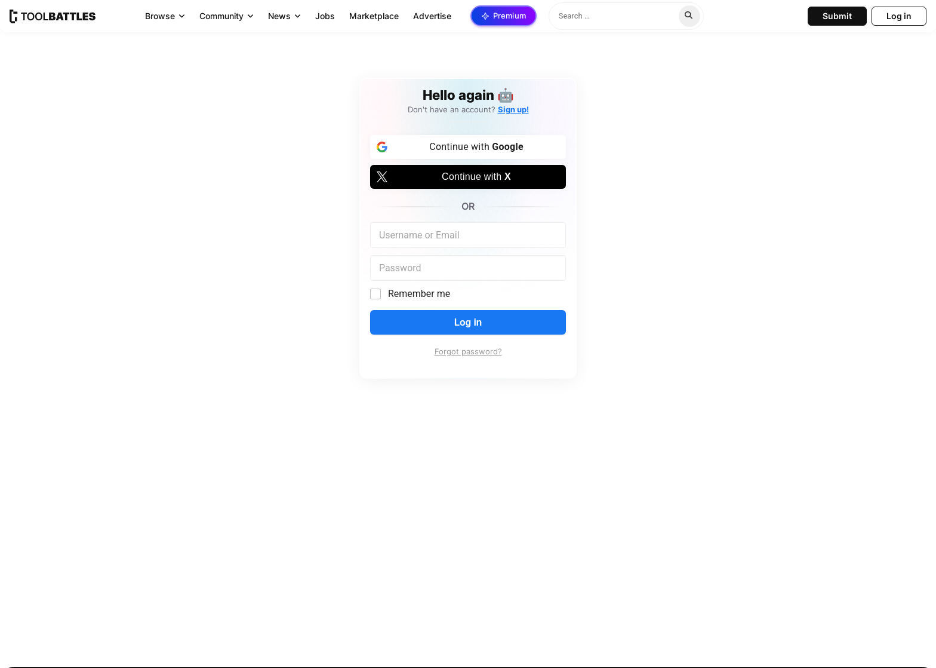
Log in (468, 322)
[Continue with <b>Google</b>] (468, 147)
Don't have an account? (468, 109)
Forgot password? (468, 351)
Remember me (419, 293)
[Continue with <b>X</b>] (468, 177)
